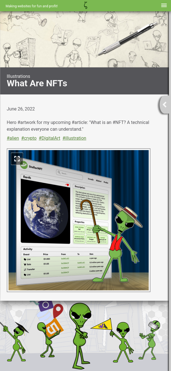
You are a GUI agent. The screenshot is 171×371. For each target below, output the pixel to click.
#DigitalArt (49, 138)
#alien (13, 138)
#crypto (29, 138)
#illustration (74, 138)
